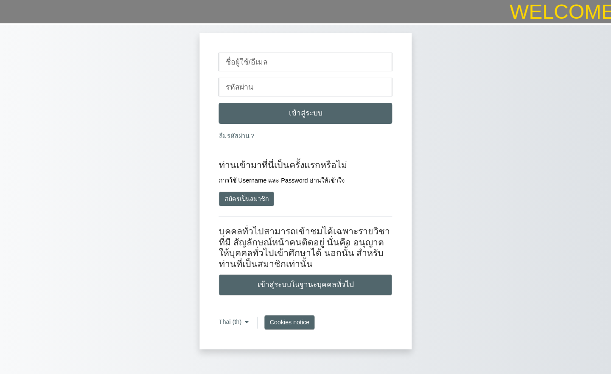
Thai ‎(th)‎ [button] (231, 321)
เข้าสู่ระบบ (305, 113)
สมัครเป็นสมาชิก (246, 198)
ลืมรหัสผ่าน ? (237, 135)
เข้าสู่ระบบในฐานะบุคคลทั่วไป (306, 284)
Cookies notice (289, 322)
